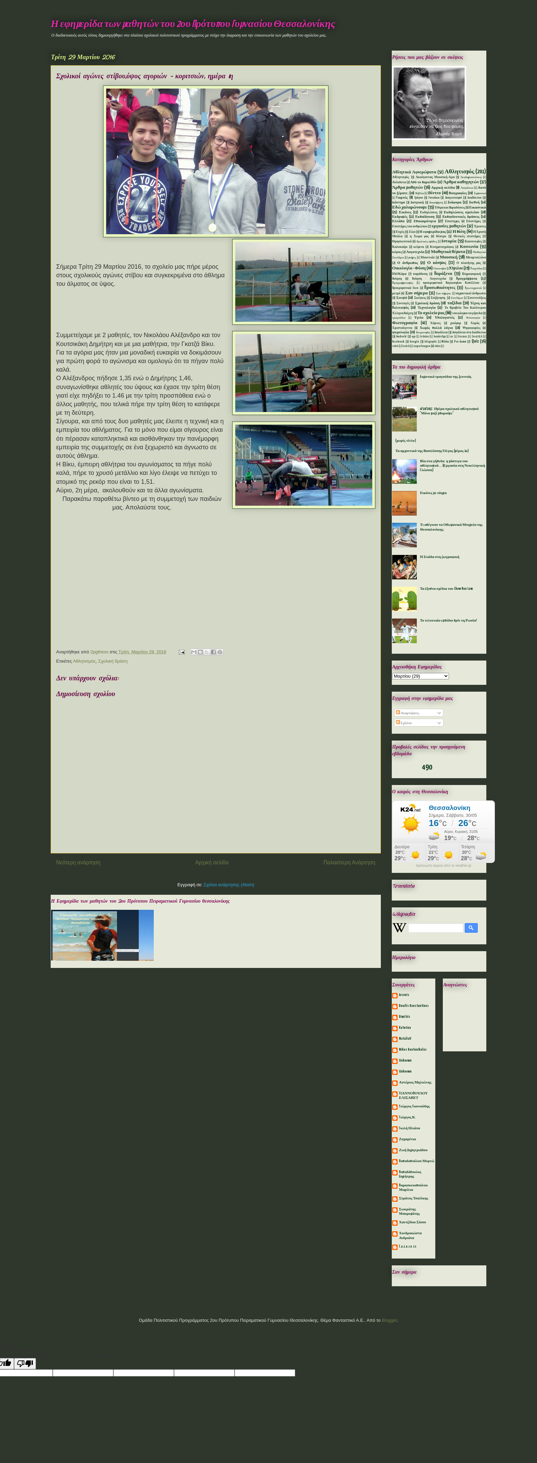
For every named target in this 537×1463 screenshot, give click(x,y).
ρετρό (396, 293)
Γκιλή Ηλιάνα (409, 1128)
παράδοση (420, 274)
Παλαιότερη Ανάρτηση (349, 862)
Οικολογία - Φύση (409, 268)
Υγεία (418, 317)
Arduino (424, 336)
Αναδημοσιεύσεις (471, 177)
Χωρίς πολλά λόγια (436, 328)
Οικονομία (439, 268)
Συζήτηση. (438, 298)
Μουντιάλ (428, 257)
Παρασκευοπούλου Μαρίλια (413, 1188)
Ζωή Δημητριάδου (413, 1150)
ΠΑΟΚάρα (399, 274)
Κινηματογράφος (442, 247)
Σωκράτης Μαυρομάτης (409, 1211)
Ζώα (412, 232)
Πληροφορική (471, 274)
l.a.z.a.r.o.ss (407, 1246)
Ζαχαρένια (407, 1139)
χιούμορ (455, 323)
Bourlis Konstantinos (414, 1006)
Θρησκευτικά (402, 241)
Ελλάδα (398, 221)
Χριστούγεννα (402, 328)
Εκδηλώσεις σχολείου (461, 212)
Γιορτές (402, 197)
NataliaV (405, 1038)
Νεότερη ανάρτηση (78, 862)
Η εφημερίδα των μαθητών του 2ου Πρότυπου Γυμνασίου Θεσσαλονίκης (193, 24)
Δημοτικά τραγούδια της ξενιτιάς (445, 376)
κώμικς (397, 252)
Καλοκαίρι (400, 247)
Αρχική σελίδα (211, 862)
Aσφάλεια (441, 332)
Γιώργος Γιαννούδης (414, 1106)
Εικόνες (405, 212)
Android (401, 336)
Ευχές (400, 232)
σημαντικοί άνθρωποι (471, 293)
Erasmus (462, 336)
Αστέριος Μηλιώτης (415, 1082)
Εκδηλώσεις (428, 212)
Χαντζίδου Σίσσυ (412, 1222)
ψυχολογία (400, 332)
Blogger (389, 1320)
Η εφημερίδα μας (433, 232)
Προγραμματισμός (402, 283)
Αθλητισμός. (401, 177)
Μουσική (449, 257)
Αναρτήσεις (407, 713)
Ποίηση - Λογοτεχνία (429, 278)
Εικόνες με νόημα (433, 493)
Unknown (405, 1060)
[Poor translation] (25, 1363)
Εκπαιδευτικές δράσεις (460, 216)
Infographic (430, 342)
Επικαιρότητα (425, 221)
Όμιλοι (456, 268)
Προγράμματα (466, 278)
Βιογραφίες (458, 193)
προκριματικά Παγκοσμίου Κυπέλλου (451, 282)
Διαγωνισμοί (453, 197)
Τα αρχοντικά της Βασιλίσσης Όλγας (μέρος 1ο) (432, 451)
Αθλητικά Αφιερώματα (414, 172)
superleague (421, 346)
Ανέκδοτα (399, 182)
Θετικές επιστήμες (466, 236)
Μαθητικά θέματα (448, 252)
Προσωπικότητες (439, 287)
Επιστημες (452, 221)
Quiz (475, 341)
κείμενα (418, 247)
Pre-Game (460, 341)
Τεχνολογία (427, 307)
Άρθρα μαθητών (407, 187)
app (413, 336)
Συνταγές (403, 303)
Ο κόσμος (436, 263)
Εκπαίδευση (424, 216)
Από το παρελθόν (423, 182)
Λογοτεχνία (415, 252)
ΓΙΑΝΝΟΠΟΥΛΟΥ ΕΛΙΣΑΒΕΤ (413, 1096)
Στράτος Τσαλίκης (413, 1198)
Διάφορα (454, 202)
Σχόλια (404, 723)
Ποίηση (397, 278)
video (437, 346)
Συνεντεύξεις (476, 298)
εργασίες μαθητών (449, 226)
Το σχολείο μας (431, 313)
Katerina (405, 1027)
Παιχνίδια (476, 268)
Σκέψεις (420, 298)
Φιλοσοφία (473, 318)
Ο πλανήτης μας (469, 263)
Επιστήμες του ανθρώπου (409, 226)
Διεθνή (474, 202)
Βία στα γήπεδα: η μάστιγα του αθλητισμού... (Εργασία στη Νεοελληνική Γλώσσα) (452, 466)
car (451, 336)
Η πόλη (458, 231)
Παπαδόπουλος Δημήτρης (410, 1174)
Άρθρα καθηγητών (461, 182)
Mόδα (445, 341)
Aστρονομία (423, 332)
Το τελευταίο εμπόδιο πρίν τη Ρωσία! (448, 620)
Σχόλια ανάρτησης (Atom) (229, 884)
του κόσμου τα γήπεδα (467, 313)
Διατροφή (417, 202)
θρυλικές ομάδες (426, 241)
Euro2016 (477, 336)
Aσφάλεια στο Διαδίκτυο (469, 332)
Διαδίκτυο (474, 197)
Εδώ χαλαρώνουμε (409, 207)
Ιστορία (448, 241)
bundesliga (440, 336)
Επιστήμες (473, 221)
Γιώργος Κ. (407, 1117)
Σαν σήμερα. (443, 293)
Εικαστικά (477, 207)
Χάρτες (435, 323)
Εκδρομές (400, 216)
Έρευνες (480, 226)
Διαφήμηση (436, 202)
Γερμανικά (480, 193)
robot (395, 346)
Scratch (406, 346)
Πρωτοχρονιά (473, 288)
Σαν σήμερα (416, 293)
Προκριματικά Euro (405, 288)
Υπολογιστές (444, 317)
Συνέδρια (457, 298)
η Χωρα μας (419, 236)
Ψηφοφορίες (471, 328)
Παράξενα (443, 273)
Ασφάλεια (467, 188)
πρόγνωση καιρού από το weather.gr (444, 865)
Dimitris (404, 1017)
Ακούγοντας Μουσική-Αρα (435, 177)
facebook (398, 341)
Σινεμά (401, 298)
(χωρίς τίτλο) (405, 440)
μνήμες (412, 257)
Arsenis (404, 995)
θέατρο (441, 236)
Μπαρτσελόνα (476, 257)
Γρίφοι (418, 197)
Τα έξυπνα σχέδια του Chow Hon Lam (446, 588)
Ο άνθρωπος (407, 263)
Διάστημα (398, 202)
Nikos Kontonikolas (413, 1049)
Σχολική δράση (113, 661)
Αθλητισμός (84, 661)
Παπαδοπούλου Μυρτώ (416, 1161)
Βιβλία (419, 193)
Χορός (475, 323)
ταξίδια (454, 303)
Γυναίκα (433, 197)
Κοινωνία (469, 246)
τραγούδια (398, 318)
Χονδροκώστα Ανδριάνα (410, 1235)
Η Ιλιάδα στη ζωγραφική (439, 557)
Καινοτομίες (473, 241)
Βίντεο (434, 193)
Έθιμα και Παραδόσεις (450, 207)
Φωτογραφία (404, 323)
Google (414, 341)
